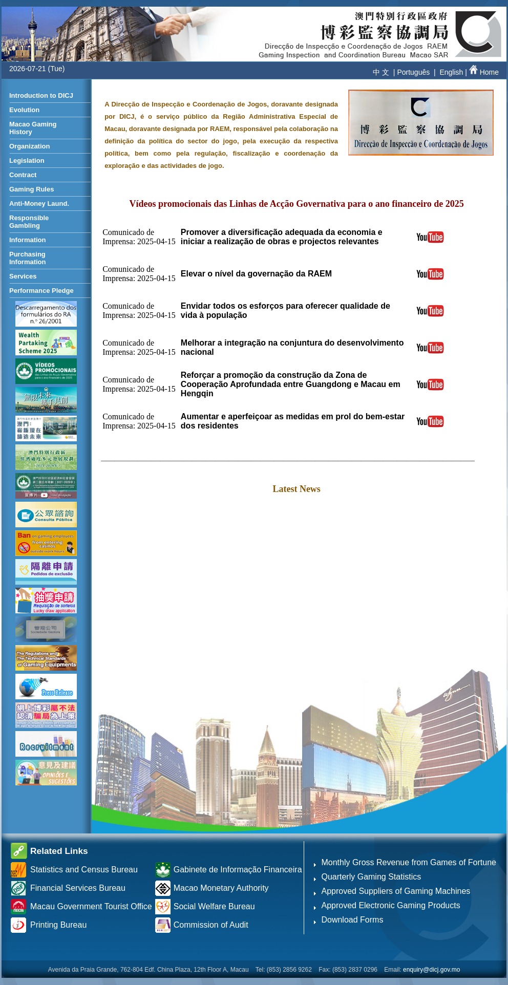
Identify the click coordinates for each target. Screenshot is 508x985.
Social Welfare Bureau (214, 906)
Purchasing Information (27, 258)
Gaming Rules (31, 189)
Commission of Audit (211, 924)
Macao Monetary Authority (221, 888)
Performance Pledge (41, 290)
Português (413, 72)
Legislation (27, 160)
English (451, 72)
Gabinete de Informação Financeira (238, 869)
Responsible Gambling (29, 221)
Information (27, 240)
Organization (29, 146)
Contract (22, 175)
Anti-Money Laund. (39, 203)
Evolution (24, 110)
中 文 (381, 72)
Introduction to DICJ (41, 95)
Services (23, 276)
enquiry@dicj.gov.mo (431, 969)
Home (483, 72)
